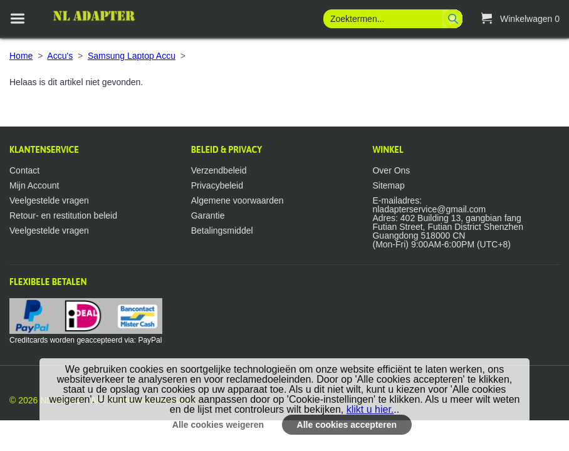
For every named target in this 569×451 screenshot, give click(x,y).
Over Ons (391, 170)
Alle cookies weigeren (218, 425)
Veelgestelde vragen (49, 200)
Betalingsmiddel (222, 230)
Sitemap (388, 185)
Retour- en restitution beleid (63, 215)
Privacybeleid (217, 185)
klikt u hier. (370, 409)
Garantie (208, 215)
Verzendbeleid (219, 170)
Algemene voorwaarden (237, 200)
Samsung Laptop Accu (131, 56)
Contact (24, 170)
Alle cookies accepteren (347, 425)
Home (21, 56)
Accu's (60, 56)
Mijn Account (34, 185)
